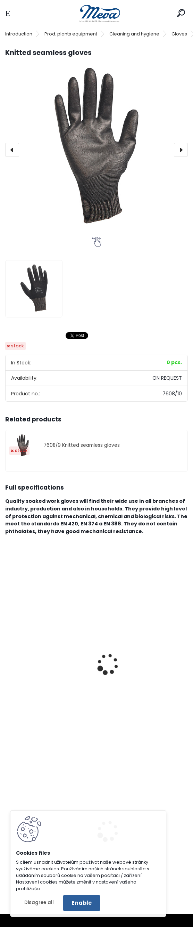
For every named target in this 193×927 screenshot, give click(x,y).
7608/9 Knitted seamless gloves (82, 445)
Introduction (18, 34)
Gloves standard (127, 670)
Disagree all (39, 902)
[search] (181, 13)
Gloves (179, 34)
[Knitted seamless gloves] (96, 150)
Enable (82, 903)
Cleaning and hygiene (134, 34)
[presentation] (12, 150)
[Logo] (96, 13)
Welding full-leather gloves (47, 670)
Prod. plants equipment (70, 34)
